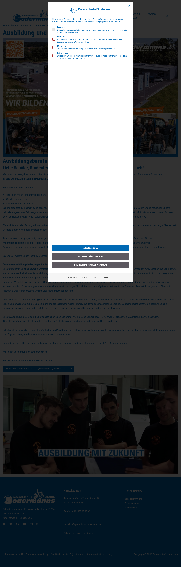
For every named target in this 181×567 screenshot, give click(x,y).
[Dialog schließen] (129, 6)
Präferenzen (72, 278)
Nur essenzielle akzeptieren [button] (90, 256)
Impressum (108, 278)
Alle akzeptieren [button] (90, 248)
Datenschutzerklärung (91, 278)
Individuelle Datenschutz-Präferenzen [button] (90, 265)
